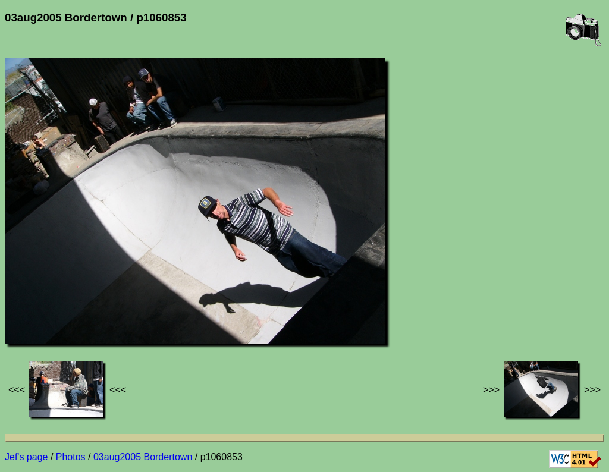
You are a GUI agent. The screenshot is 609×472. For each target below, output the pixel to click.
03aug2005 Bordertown (142, 457)
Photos (71, 457)
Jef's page (26, 457)
